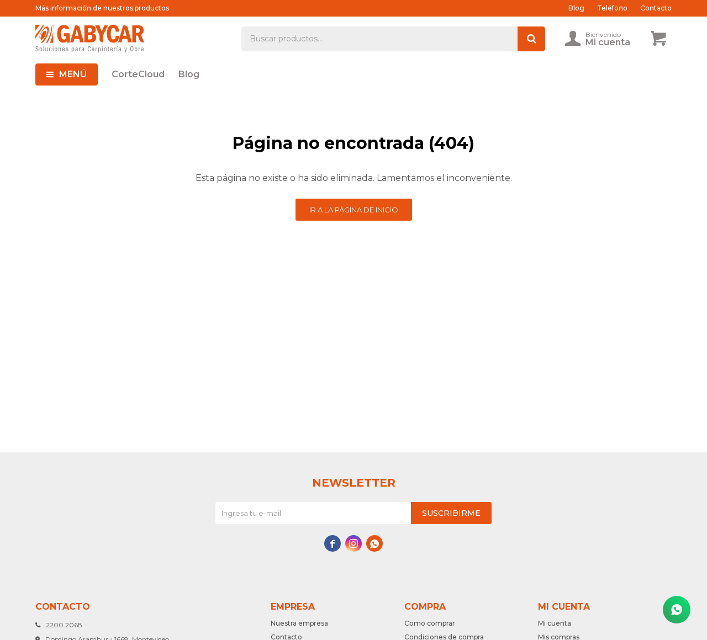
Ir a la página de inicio (353, 209)
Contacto (656, 8)
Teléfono (612, 8)
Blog (188, 74)
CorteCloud (138, 74)
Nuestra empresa (299, 623)
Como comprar (429, 623)
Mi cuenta (554, 623)
